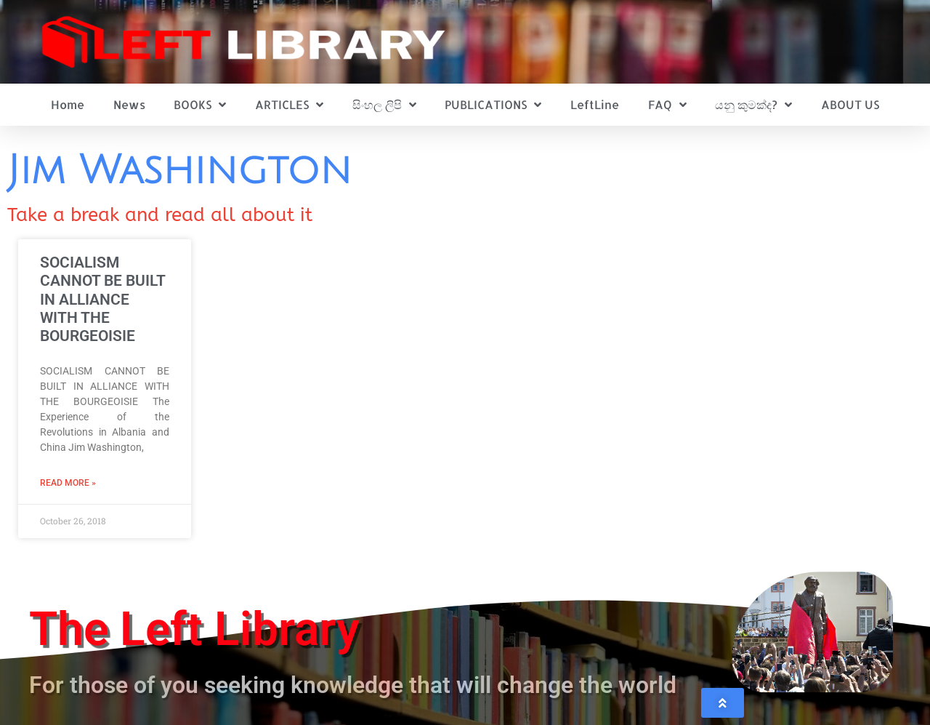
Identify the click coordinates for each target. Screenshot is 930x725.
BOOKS (200, 105)
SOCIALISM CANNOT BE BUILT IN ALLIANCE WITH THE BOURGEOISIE (102, 299)
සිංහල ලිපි (384, 105)
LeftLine (594, 104)
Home (67, 104)
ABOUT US (850, 104)
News (129, 104)
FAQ (667, 105)
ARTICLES (289, 105)
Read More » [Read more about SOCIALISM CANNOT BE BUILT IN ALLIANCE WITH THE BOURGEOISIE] (68, 483)
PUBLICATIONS (493, 105)
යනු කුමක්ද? (753, 105)
